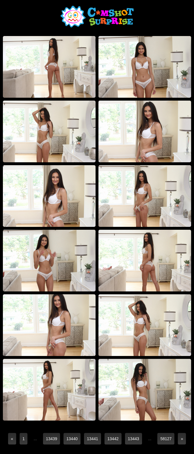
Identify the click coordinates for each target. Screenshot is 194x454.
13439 (51, 438)
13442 (113, 438)
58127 (165, 438)
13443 (133, 438)
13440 (72, 438)
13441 (92, 438)
